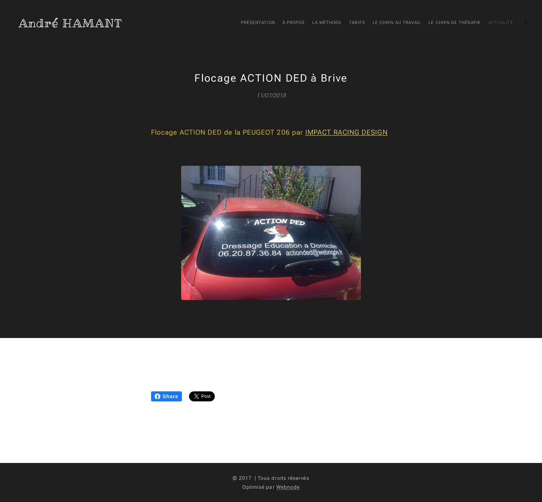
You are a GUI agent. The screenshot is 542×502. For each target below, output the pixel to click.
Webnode (288, 487)
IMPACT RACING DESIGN (346, 132)
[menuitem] (426, 23)
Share (166, 396)
